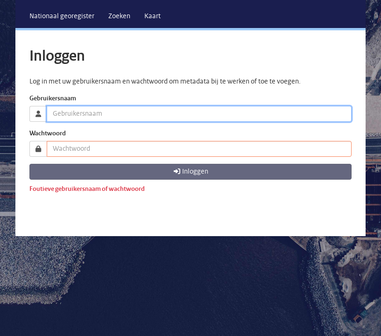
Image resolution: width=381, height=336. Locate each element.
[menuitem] (61, 16)
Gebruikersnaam (52, 98)
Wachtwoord (47, 133)
